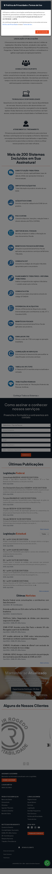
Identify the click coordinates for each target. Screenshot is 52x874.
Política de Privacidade (10, 24)
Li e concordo (42, 32)
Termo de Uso (27, 24)
